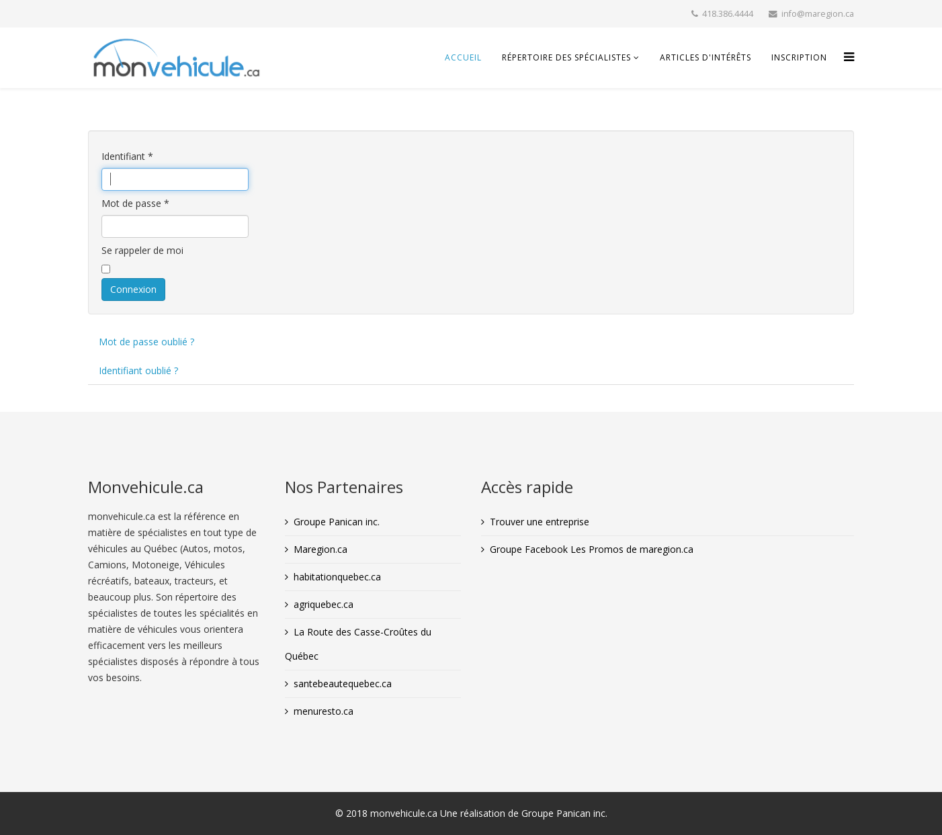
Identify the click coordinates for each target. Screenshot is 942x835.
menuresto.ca (323, 711)
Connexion (133, 289)
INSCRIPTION (799, 57)
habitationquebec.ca (337, 576)
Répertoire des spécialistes (566, 57)
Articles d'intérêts (705, 57)
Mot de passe (135, 203)
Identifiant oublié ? (138, 370)
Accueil (463, 57)
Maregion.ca (320, 549)
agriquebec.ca (323, 604)
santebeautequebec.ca (343, 683)
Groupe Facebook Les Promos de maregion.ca (591, 549)
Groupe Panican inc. (337, 521)
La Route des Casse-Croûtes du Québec (358, 643)
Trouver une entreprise (539, 521)
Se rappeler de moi (142, 250)
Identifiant (127, 156)
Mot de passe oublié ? (146, 341)
